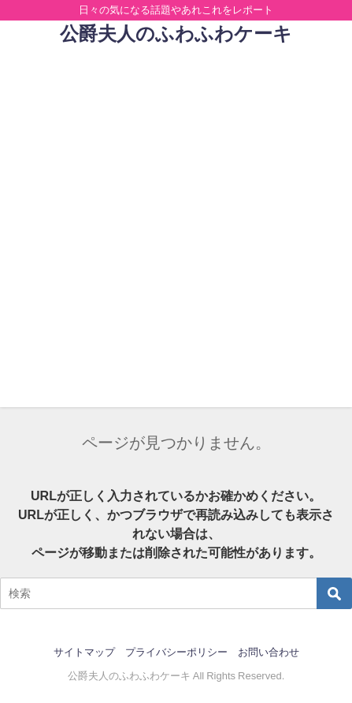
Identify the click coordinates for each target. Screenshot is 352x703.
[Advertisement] (176, 230)
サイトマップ (84, 652)
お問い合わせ (268, 652)
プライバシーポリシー (176, 652)
